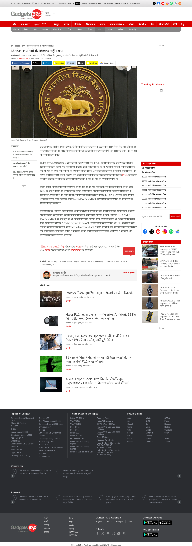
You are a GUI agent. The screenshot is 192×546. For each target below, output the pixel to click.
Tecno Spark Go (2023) (20, 455)
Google (130, 433)
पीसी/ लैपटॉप (58, 29)
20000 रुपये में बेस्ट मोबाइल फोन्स (154, 190)
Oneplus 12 (15, 441)
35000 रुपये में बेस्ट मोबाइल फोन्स (154, 203)
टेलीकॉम (79, 29)
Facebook (97, 533)
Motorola (149, 433)
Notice (70, 261)
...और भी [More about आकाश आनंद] (107, 275)
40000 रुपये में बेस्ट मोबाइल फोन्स (154, 208)
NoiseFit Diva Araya (105, 421)
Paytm (76, 261)
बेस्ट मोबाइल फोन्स (148, 172)
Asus (129, 430)
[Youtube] (158, 231)
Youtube (108, 533)
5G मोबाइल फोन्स (148, 168)
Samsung (168, 430)
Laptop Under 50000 (19, 432)
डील (152, 24)
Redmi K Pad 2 (103, 418)
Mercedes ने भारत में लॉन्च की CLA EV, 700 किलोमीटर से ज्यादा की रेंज (33, 498)
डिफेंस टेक (90, 24)
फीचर (66, 24)
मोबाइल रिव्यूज (148, 242)
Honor (129, 439)
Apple (129, 427)
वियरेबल (120, 29)
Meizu (148, 430)
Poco (166, 421)
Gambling (99, 261)
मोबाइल (16, 29)
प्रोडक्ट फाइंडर (116, 24)
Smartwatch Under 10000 (21, 435)
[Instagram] (164, 231)
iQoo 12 (42, 430)
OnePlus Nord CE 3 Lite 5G (22, 444)
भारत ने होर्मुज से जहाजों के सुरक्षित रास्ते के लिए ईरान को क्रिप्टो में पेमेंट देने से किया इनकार (121, 500)
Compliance (110, 261)
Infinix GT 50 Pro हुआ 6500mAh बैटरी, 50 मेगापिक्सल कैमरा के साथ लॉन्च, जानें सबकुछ (78, 474)
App (54, 265)
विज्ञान (90, 29)
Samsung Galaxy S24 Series (51, 424)
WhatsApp (118, 533)
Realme (167, 424)
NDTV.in (73, 535)
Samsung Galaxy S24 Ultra (50, 433)
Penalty (91, 261)
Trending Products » (153, 84)
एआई (40, 24)
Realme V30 (44, 418)
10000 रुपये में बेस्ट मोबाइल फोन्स (154, 177)
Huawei (130, 442)
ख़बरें (23, 46)
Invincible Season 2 (47, 450)
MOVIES (38, 3)
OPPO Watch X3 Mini (106, 424)
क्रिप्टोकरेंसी (164, 24)
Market (83, 261)
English (99, 521)
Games (84, 3)
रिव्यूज (56, 24)
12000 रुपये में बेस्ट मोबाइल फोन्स (154, 181)
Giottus (42, 436)
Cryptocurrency (45, 427)
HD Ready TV (44, 456)
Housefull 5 (43, 445)
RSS (46, 518)
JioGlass (42, 453)
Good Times (135, 3)
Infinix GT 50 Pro (77, 418)
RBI (117, 261)
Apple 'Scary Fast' (46, 442)
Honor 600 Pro (76, 436)
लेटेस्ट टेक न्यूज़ (46, 246)
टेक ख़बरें (25, 24)
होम (14, 24)
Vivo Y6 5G (75, 421)
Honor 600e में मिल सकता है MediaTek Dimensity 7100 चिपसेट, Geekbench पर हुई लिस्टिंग (78, 500)
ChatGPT (14, 426)
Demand (62, 261)
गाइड (102, 24)
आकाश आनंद (23, 59)
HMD (129, 436)
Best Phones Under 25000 (50, 421)
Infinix (148, 418)
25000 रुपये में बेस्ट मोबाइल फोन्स (154, 194)
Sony (166, 433)
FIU (119, 214)
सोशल (110, 29)
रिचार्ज (141, 24)
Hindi (109, 521)
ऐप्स (35, 29)
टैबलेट (26, 29)
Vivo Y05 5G (75, 424)
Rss (124, 533)
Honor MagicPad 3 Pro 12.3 (81, 452)
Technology (52, 261)
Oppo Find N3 (16, 453)
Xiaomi (167, 442)
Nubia (148, 439)
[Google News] (177, 231)
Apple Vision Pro (17, 438)
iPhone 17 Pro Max (19, 423)
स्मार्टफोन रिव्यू (58, 246)
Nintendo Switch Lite (105, 440)
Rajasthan (108, 3)
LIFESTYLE (62, 3)
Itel (147, 424)
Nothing (149, 436)
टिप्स (69, 29)
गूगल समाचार (76, 249)
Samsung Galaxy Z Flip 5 (49, 439)
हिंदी (32, 3)
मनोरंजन (45, 29)
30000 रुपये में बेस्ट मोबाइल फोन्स (154, 199)
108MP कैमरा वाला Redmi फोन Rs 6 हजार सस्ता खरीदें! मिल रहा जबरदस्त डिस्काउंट (35, 472)
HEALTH (71, 3)
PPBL (125, 174)
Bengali (119, 521)
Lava (148, 427)
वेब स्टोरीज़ (132, 29)
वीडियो (77, 24)
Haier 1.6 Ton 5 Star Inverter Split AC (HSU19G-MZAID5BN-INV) (108, 445)
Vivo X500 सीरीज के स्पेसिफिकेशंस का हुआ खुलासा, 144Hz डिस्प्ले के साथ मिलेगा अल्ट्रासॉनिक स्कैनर (164, 500)
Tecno (166, 439)
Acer (129, 418)
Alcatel (130, 424)
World (20, 3)
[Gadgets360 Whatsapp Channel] (171, 231)
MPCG (117, 3)
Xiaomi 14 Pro (16, 450)
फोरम (131, 24)
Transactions (46, 265)
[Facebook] (145, 231)
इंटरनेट (100, 29)
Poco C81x (74, 427)
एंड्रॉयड (47, 249)
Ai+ (128, 421)
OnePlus (149, 442)
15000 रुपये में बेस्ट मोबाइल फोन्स (154, 186)
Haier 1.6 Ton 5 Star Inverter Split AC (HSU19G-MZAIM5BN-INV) (108, 452)
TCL (166, 436)
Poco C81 (74, 430)
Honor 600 (74, 433)
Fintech (124, 261)
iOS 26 (13, 429)
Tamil (129, 521)
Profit (27, 3)
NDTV (13, 3)
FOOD (54, 3)
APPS (100, 3)
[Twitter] (151, 231)
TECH (77, 3)
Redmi (167, 427)
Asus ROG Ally (103, 437)
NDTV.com (74, 532)
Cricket (46, 3)
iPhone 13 (15, 447)
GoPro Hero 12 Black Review (51, 447)
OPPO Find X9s (77, 439)
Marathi (124, 3)
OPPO (167, 418)
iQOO (148, 421)
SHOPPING (92, 3)
